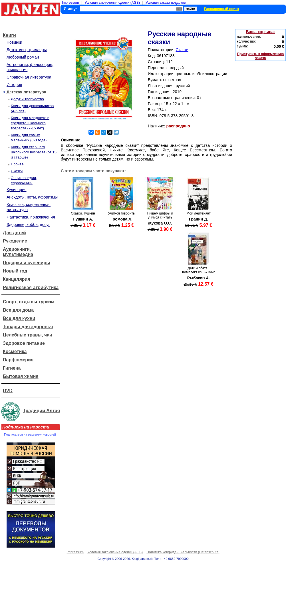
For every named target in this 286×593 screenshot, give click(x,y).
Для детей (14, 232)
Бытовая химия (21, 376)
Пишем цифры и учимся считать (160, 215)
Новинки (14, 42)
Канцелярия (16, 279)
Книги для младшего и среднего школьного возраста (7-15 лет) (30, 123)
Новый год (15, 271)
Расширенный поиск (221, 9)
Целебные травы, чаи (27, 334)
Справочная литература (29, 77)
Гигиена (12, 368)
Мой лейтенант (198, 213)
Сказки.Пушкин (83, 213)
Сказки (17, 171)
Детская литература (26, 92)
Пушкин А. (83, 219)
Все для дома (18, 310)
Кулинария (17, 189)
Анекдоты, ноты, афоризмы (32, 197)
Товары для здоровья (28, 326)
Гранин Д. (198, 219)
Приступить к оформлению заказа (260, 56)
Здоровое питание (24, 343)
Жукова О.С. (160, 223)
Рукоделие (15, 241)
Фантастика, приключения (31, 217)
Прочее (17, 164)
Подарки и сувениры (26, 262)
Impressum (70, 3)
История (14, 84)
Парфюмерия (18, 359)
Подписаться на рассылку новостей (30, 434)
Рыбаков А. (198, 278)
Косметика (15, 351)
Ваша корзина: (260, 31)
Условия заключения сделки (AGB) (112, 3)
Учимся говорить (121, 213)
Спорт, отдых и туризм (28, 301)
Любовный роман (23, 57)
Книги (9, 35)
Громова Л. (121, 219)
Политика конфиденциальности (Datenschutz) (182, 552)
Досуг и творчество (27, 99)
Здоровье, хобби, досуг (28, 224)
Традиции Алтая (41, 410)
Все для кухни (19, 318)
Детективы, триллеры (27, 49)
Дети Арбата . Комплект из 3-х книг (198, 270)
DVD (8, 390)
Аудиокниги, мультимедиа (18, 252)
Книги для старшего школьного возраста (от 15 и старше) (34, 152)
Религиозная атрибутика (31, 287)
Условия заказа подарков (166, 3)
